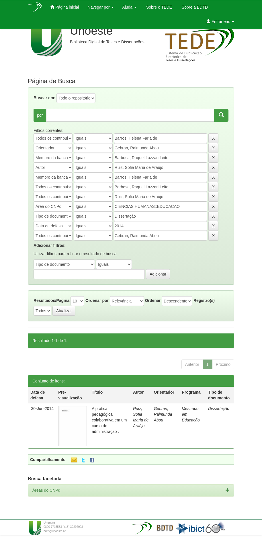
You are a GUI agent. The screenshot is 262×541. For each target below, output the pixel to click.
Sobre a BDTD (194, 7)
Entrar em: (220, 21)
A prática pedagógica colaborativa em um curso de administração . (109, 420)
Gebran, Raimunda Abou (163, 414)
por (40, 115)
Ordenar (153, 300)
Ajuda (129, 7)
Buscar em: (44, 97)
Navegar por (100, 7)
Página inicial (64, 7)
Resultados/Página (51, 300)
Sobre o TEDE (158, 7)
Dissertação (218, 408)
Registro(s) (204, 300)
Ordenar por (97, 300)
